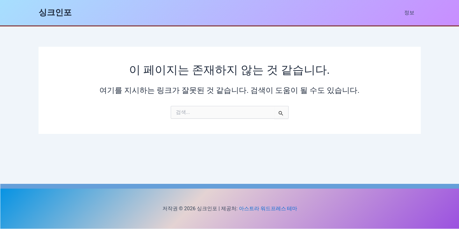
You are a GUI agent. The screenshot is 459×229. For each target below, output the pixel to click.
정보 (410, 13)
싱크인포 (55, 12)
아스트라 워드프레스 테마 (268, 208)
